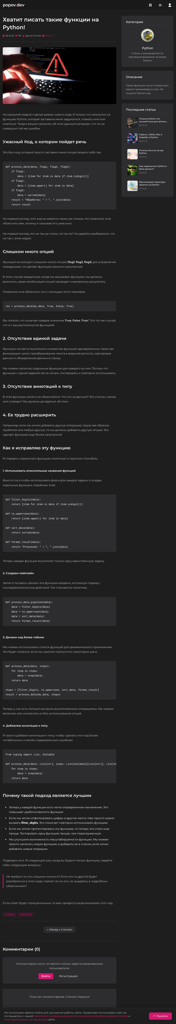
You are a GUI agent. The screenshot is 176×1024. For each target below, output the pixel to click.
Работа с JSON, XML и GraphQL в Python (150, 136)
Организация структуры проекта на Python (152, 183)
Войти (45, 976)
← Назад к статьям (59, 929)
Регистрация (68, 976)
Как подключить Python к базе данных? (153, 167)
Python (49, 35)
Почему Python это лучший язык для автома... (153, 120)
